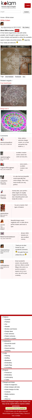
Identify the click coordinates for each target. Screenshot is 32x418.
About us (7, 399)
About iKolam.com (8, 413)
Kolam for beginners (11, 384)
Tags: (2, 76)
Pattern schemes (10, 336)
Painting (7, 355)
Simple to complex (10, 338)
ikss (24, 77)
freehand (18, 77)
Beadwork (8, 360)
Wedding (7, 350)
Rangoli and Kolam (9, 382)
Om (6, 324)
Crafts (5, 353)
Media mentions (10, 394)
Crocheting (8, 367)
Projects (5, 370)
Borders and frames (11, 329)
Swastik (7, 326)
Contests (7, 392)
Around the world (10, 343)
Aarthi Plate (8, 365)
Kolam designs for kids (12, 389)
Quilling (7, 358)
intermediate (9, 77)
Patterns (5, 317)
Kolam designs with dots (12, 387)
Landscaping (9, 377)
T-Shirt (7, 379)
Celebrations (7, 341)
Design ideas (9, 331)
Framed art (8, 372)
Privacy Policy (19, 413)
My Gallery (26, 27)
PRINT (17, 30)
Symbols (7, 319)
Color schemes (9, 333)
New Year (8, 346)
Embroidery (8, 362)
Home (2, 17)
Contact (17, 415)
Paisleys (7, 322)
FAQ (6, 396)
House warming (9, 348)
